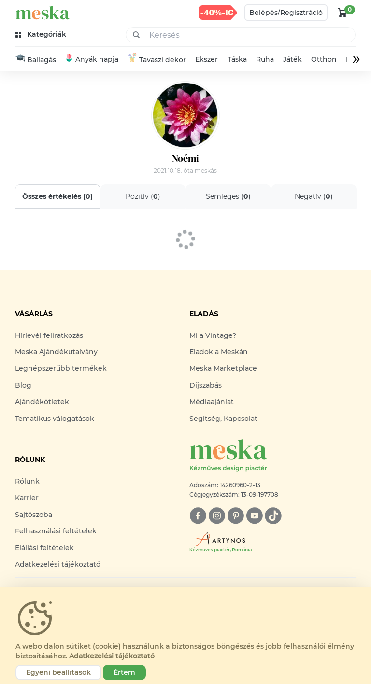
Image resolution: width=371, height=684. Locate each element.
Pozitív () (143, 196)
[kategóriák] (41, 34)
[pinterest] (235, 515)
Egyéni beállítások (58, 672)
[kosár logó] (342, 12)
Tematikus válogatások (54, 418)
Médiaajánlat (211, 401)
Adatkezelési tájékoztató (57, 564)
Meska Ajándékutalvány (56, 352)
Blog (23, 385)
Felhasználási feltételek (56, 531)
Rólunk (27, 481)
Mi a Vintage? (212, 335)
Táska (237, 59)
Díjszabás (205, 385)
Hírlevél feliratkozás (49, 335)
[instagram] (216, 515)
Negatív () (313, 196)
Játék (292, 59)
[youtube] (254, 515)
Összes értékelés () (57, 196)
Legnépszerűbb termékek (61, 368)
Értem (124, 672)
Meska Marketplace (223, 368)
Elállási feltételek (44, 548)
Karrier (27, 497)
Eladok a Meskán (218, 352)
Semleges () (228, 196)
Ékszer (206, 59)
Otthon (324, 59)
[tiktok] (273, 515)
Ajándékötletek (42, 401)
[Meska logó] (272, 456)
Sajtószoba (33, 514)
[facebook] (197, 515)
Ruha (265, 59)
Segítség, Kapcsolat (223, 418)
